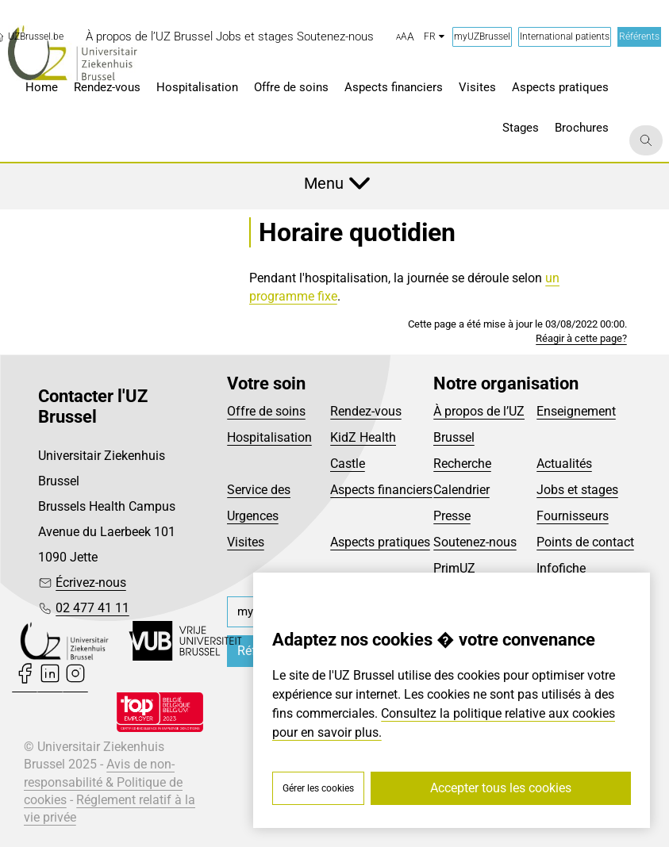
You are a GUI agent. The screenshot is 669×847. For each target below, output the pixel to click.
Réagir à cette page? (581, 338)
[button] (405, 37)
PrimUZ (454, 568)
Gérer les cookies (318, 788)
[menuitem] (149, 36)
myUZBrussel (482, 36)
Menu (324, 183)
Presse (452, 515)
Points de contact (585, 542)
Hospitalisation (269, 437)
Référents (639, 36)
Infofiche (561, 568)
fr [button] (434, 36)
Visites (245, 542)
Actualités (564, 463)
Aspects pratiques (380, 542)
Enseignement (576, 411)
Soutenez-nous (475, 542)
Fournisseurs (572, 515)
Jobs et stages (577, 489)
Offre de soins (266, 411)
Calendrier (461, 489)
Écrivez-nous (91, 582)
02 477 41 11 (92, 607)
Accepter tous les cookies (500, 787)
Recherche (462, 463)
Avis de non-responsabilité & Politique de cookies (103, 782)
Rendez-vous (366, 411)
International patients (564, 36)
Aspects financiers (381, 489)
